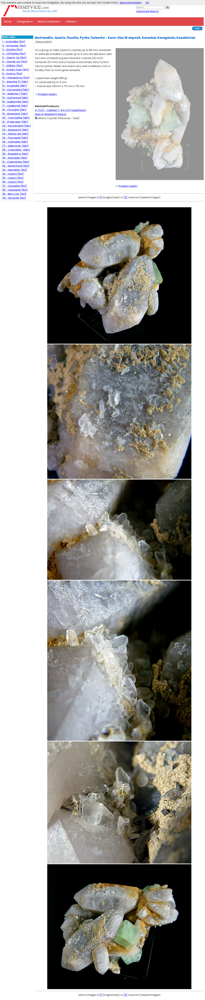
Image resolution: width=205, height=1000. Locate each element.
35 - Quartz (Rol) (13, 178)
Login (197, 28)
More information (131, 2)
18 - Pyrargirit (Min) (14, 110)
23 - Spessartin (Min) (15, 130)
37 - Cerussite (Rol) (14, 186)
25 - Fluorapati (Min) (15, 138)
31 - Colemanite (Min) (15, 162)
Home (7, 21)
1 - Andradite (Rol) (13, 41)
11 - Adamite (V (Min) (15, 82)
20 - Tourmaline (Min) (16, 118)
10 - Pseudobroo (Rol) (15, 78)
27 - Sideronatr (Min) (15, 146)
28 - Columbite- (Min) (16, 150)
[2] (125, 197)
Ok (147, 2)
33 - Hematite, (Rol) (14, 170)
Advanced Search (147, 11)
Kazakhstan (78, 110)
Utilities (71, 21)
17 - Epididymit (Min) (15, 106)
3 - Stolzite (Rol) (12, 49)
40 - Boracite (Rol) (14, 198)
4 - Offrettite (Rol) (14, 53)
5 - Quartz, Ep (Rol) (14, 57)
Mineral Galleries (49, 21)
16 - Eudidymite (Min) (15, 102)
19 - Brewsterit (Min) (15, 114)
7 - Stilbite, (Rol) (12, 65)
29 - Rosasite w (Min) (15, 154)
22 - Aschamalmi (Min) (16, 126)
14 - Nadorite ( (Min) (15, 94)
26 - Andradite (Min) (15, 142)
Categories (24, 21)
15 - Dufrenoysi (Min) (15, 98)
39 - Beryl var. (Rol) (14, 194)
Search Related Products (50, 114)
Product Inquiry (47, 94)
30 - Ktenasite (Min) (14, 158)
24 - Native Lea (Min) (15, 134)
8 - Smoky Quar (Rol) (15, 69)
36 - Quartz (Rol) (13, 182)
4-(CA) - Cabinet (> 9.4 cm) (53, 110)
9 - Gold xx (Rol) (12, 74)
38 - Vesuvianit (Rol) (15, 190)
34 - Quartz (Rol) (13, 174)
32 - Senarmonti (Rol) (15, 166)
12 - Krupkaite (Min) (14, 86)
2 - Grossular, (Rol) (14, 45)
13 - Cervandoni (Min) (15, 90)
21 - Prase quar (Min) (15, 122)
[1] (100, 197)
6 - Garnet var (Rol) (14, 61)
